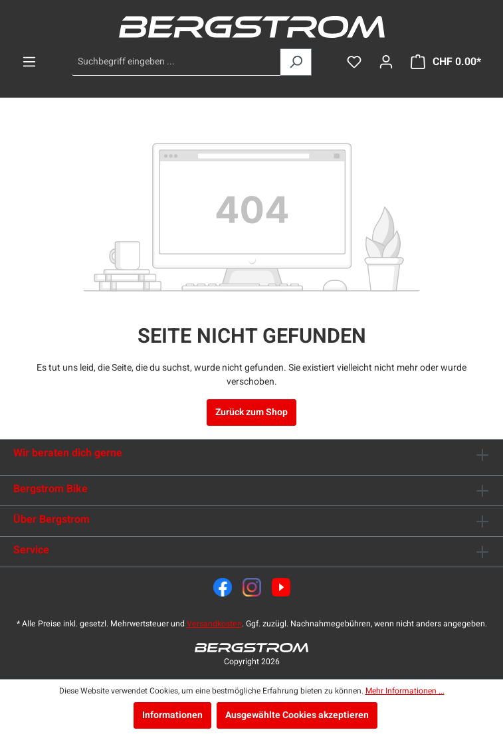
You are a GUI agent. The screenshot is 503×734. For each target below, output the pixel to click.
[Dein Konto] (386, 62)
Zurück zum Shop (251, 412)
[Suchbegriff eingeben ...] (176, 62)
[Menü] (29, 62)
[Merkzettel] (354, 62)
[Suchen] (296, 62)
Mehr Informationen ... (405, 691)
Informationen (172, 715)
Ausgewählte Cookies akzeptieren (297, 715)
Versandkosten (214, 624)
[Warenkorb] (446, 62)
